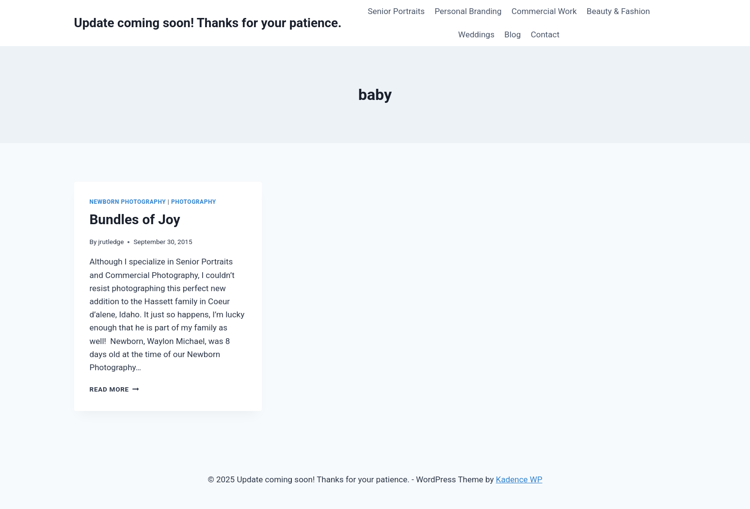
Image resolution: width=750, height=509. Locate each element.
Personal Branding (467, 11)
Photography (193, 201)
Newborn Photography (128, 201)
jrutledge (111, 242)
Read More (114, 389)
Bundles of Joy (135, 220)
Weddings (476, 34)
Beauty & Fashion (618, 11)
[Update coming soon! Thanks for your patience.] (208, 23)
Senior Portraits (396, 11)
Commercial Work (544, 11)
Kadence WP (519, 479)
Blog (512, 34)
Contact (545, 34)
